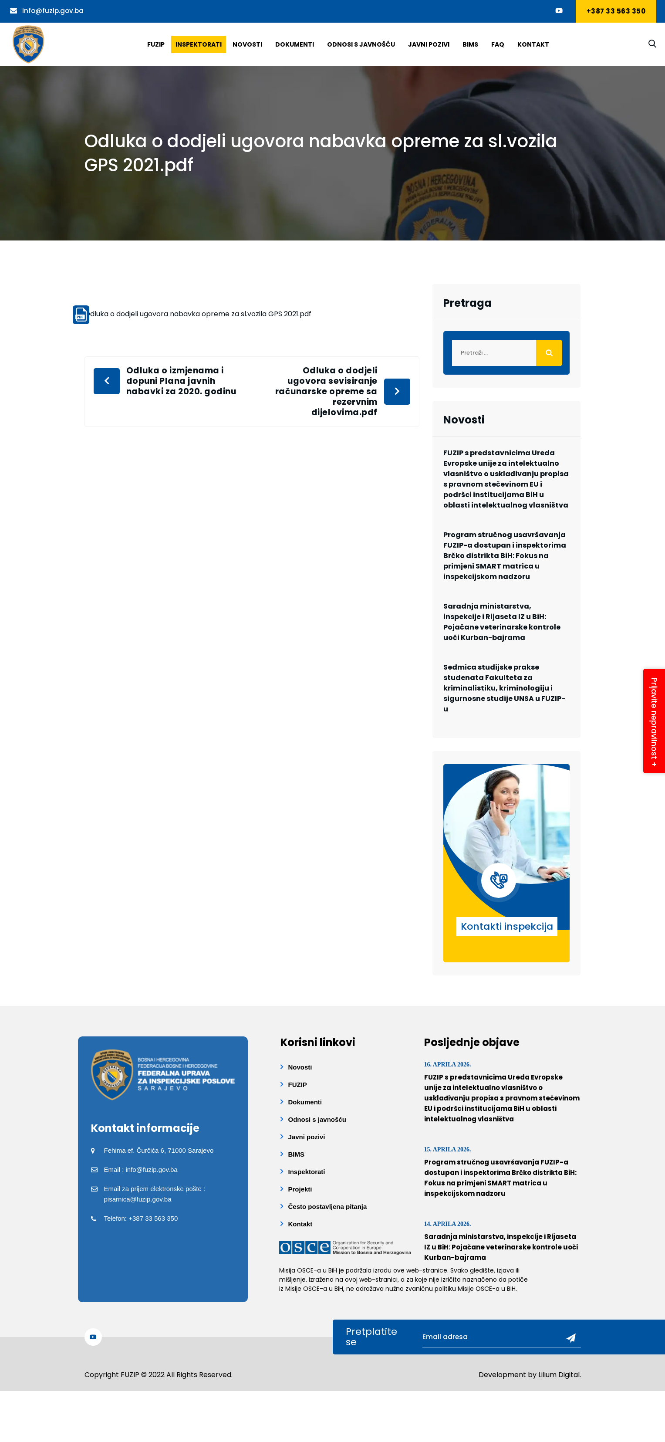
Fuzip (156, 44)
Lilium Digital (559, 1375)
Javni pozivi (428, 44)
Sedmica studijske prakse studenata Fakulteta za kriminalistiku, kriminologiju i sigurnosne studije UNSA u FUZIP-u (504, 688)
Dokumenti (294, 44)
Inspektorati (199, 44)
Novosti (247, 44)
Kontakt (533, 44)
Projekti (300, 1189)
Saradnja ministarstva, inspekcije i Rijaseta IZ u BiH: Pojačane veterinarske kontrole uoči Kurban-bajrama (501, 622)
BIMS (470, 44)
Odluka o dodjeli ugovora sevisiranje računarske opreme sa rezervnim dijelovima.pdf (326, 392)
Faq (497, 44)
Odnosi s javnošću (361, 44)
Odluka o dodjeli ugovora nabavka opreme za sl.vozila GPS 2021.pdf (197, 314)
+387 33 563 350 (616, 11)
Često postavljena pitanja (327, 1206)
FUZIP (297, 1084)
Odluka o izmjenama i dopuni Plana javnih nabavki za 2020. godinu (181, 381)
